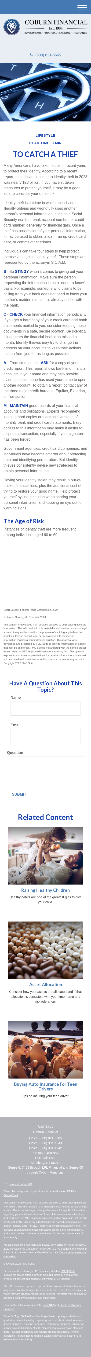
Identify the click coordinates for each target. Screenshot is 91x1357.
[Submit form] (19, 794)
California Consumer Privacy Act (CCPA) (37, 1248)
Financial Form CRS (20, 1184)
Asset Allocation (45, 984)
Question (15, 753)
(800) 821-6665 (45, 55)
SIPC (72, 1271)
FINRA (65, 1271)
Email (16, 725)
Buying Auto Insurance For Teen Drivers (45, 1087)
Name (16, 697)
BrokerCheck (11, 1195)
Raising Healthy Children (45, 890)
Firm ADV (49, 1305)
